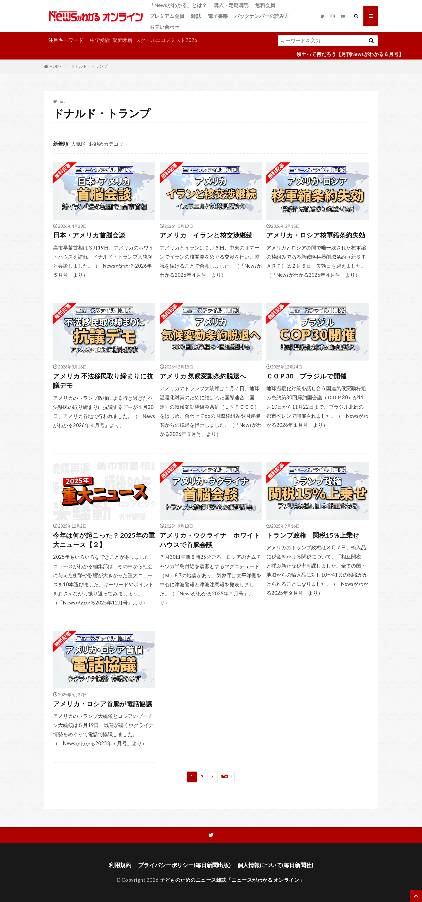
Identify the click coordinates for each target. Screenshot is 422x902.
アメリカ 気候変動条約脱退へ (203, 376)
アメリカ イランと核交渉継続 (206, 235)
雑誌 (196, 16)
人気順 (78, 144)
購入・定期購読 (231, 5)
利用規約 (120, 865)
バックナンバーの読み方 (261, 16)
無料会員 (265, 5)
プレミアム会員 (166, 16)
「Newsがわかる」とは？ (178, 5)
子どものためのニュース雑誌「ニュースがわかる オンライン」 (232, 880)
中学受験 (100, 40)
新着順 (60, 144)
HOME (56, 66)
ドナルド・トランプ (89, 66)
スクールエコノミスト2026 (166, 40)
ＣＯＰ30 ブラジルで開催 (306, 376)
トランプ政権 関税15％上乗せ (312, 535)
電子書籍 (218, 16)
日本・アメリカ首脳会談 (89, 235)
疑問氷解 (123, 40)
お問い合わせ (164, 27)
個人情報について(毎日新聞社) (275, 865)
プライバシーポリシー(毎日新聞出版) (184, 865)
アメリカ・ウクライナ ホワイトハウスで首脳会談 (210, 539)
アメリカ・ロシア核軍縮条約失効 (315, 235)
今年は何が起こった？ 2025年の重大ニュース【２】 (104, 539)
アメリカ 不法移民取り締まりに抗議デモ (103, 380)
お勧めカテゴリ (106, 144)
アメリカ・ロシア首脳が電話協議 (102, 704)
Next (225, 776)
